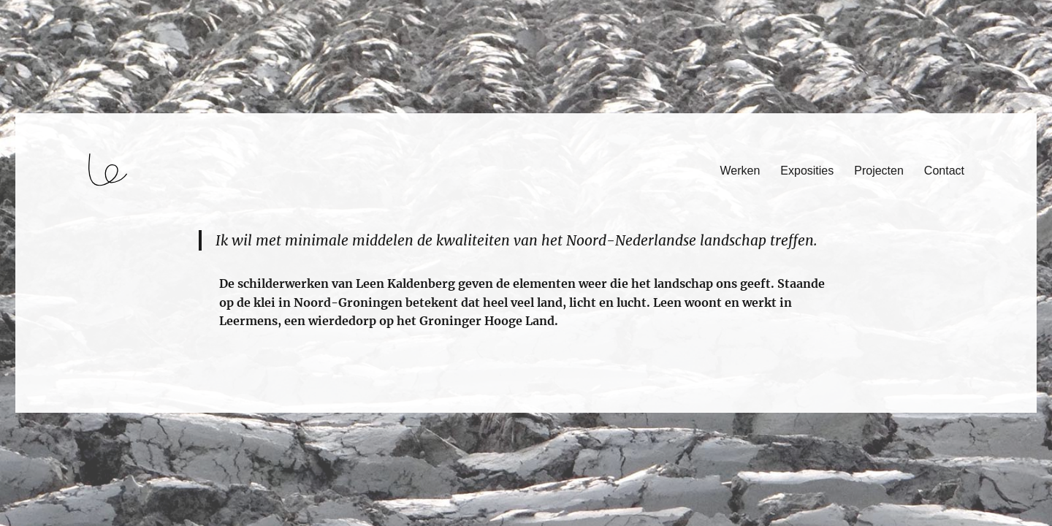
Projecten (879, 170)
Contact (944, 170)
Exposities (807, 170)
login (39, 406)
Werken (740, 170)
